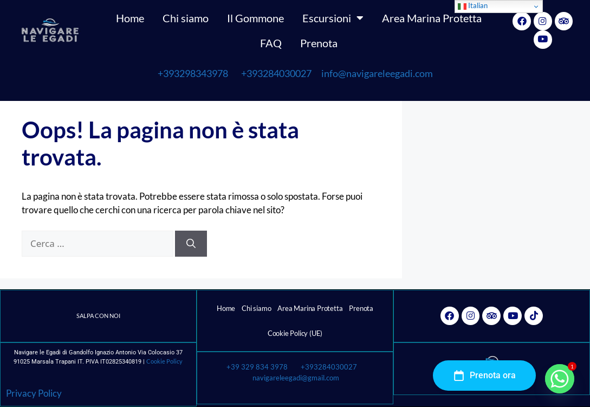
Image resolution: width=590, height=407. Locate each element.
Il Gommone (255, 17)
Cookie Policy (164, 361)
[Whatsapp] (559, 378)
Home (130, 17)
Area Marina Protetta (432, 17)
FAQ (271, 42)
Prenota (319, 42)
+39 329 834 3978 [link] (257, 367)
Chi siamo (186, 17)
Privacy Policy (34, 393)
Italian (473, 6)
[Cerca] (191, 244)
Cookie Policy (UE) (295, 333)
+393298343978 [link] (193, 73)
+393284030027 (276, 73)
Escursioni (333, 18)
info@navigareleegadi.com (373, 73)
